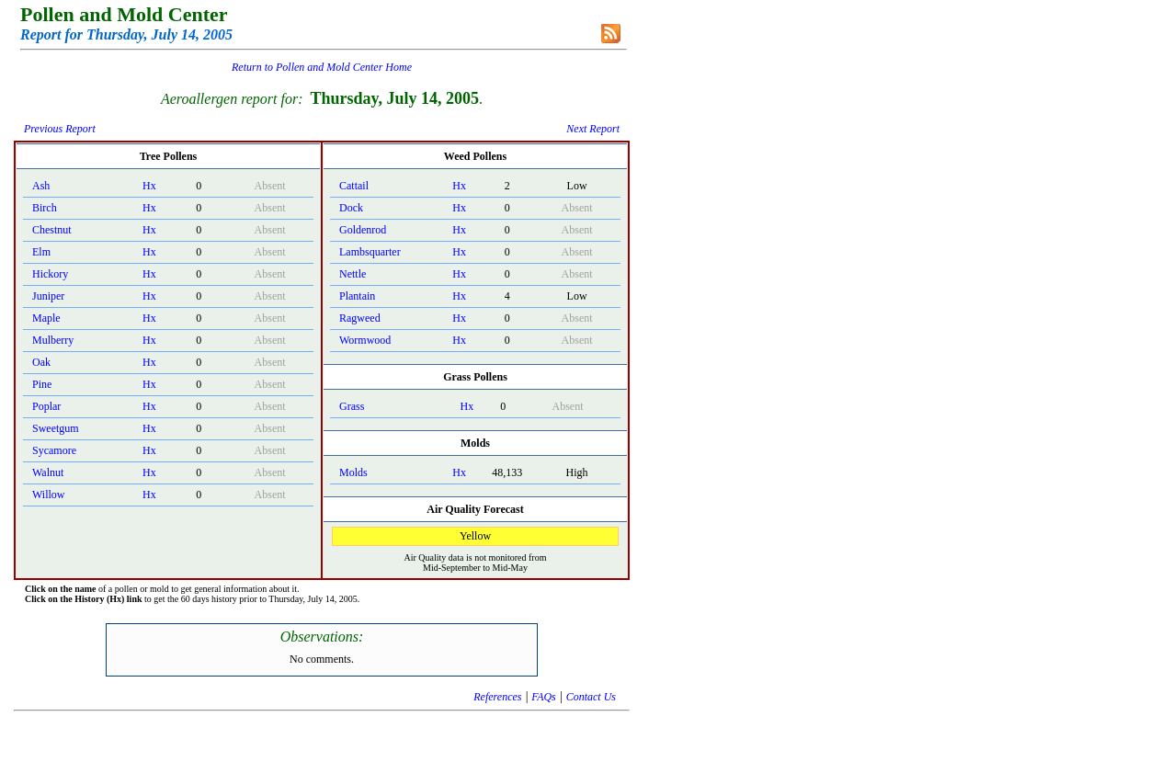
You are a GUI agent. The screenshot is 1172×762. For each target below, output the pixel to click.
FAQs (543, 696)
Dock (351, 207)
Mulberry (53, 340)
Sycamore (54, 450)
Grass (351, 406)
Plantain (357, 296)
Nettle (352, 273)
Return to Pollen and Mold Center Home (322, 67)
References (497, 696)
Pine (41, 384)
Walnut (47, 472)
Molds (353, 472)
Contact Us (591, 696)
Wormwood (365, 340)
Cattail (354, 185)
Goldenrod (362, 229)
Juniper (48, 296)
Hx (149, 185)
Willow (48, 494)
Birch (44, 207)
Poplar (46, 406)
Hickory (50, 273)
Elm (41, 251)
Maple (46, 318)
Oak (41, 362)
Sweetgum (55, 428)
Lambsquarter (370, 251)
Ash (41, 185)
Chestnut (52, 229)
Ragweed (360, 318)
